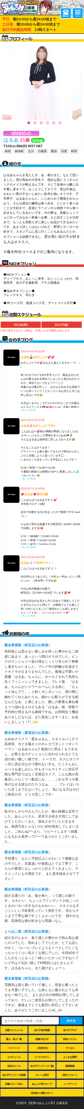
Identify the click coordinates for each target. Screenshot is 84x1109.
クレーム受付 (42, 1074)
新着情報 (69, 1065)
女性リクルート (70, 1074)
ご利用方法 (41, 1047)
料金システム (70, 1039)
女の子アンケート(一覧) (42, 1065)
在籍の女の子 (42, 1039)
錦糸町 (19, 151)
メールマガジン (42, 1056)
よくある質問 (70, 1056)
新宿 (8, 151)
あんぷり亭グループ (42, 1083)
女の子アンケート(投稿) (14, 1074)
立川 (31, 151)
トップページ (70, 1083)
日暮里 (42, 151)
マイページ (13, 1047)
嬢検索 (71, 1021)
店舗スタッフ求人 (14, 1083)
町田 (74, 151)
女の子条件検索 (42, 1030)
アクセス (69, 1047)
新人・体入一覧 (14, 1039)
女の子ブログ (70, 1030)
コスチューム (14, 1056)
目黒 (64, 151)
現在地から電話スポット (42, 1093)
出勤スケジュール (14, 1030)
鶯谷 (54, 151)
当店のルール (14, 1065)
